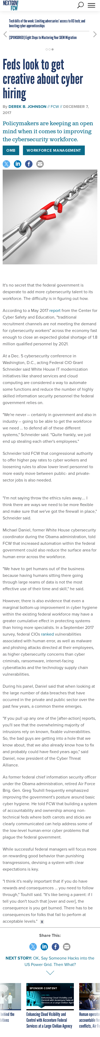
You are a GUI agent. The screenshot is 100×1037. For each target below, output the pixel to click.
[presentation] (5, 1006)
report (55, 310)
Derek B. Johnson (27, 106)
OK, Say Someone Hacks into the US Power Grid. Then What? (60, 961)
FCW (55, 106)
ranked (47, 634)
